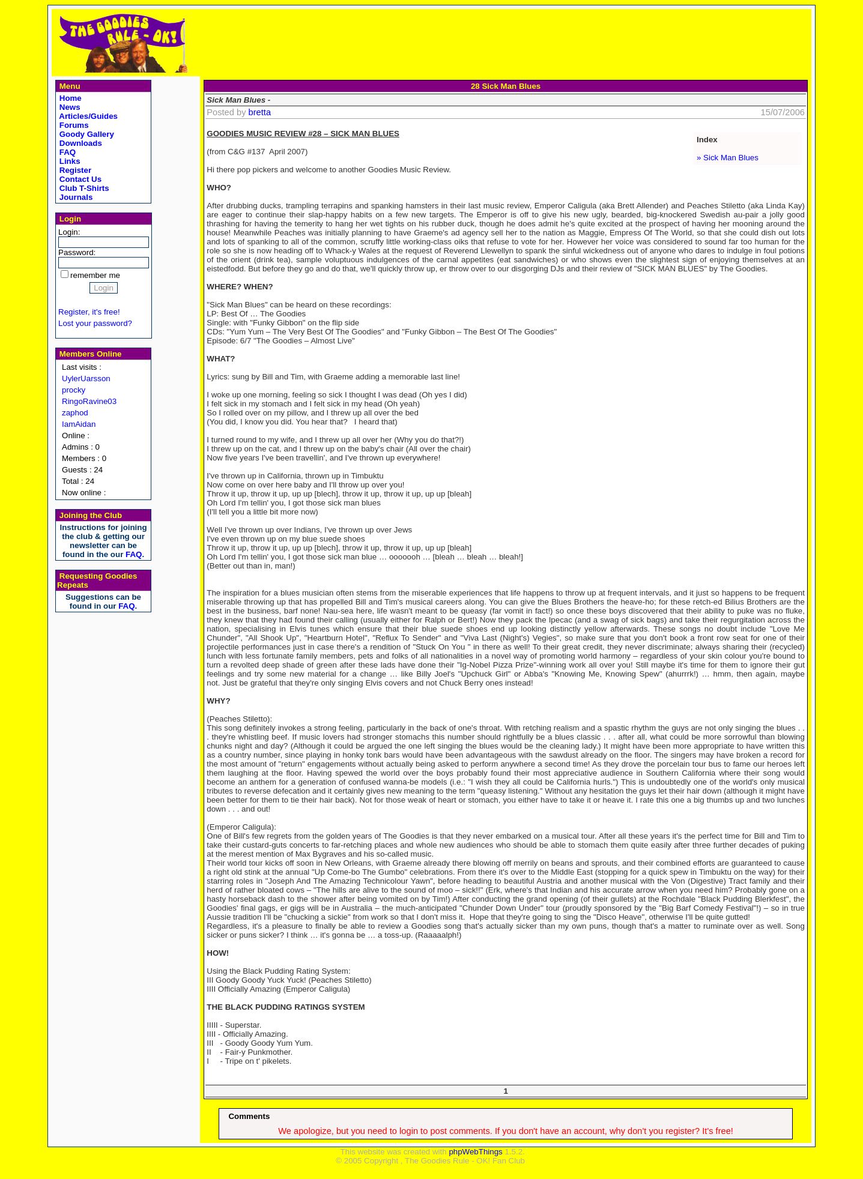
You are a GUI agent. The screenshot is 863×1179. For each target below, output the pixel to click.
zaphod (75, 412)
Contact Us (79, 179)
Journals (74, 197)
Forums (73, 125)
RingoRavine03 (89, 401)
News (68, 107)
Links (68, 161)
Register (74, 170)
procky (73, 389)
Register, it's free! (89, 311)
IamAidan (78, 424)
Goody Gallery (85, 134)
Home (69, 98)
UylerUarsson (86, 378)
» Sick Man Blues (728, 157)
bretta (260, 112)
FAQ (66, 152)
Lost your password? (95, 323)
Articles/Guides (87, 116)
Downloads (79, 143)
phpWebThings (475, 1151)
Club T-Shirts (83, 188)
